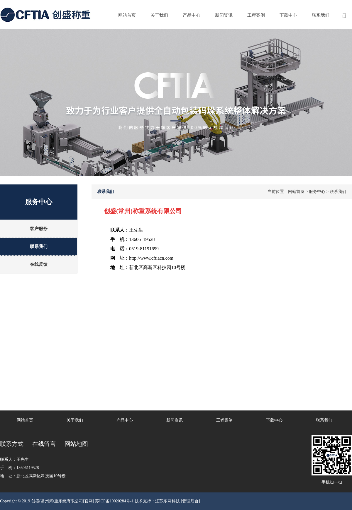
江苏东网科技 (167, 501)
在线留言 (44, 444)
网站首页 (127, 15)
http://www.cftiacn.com (151, 258)
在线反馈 (39, 264)
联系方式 (11, 444)
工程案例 (256, 15)
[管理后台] (190, 501)
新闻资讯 (224, 15)
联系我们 (320, 15)
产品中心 (191, 15)
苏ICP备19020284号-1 (114, 501)
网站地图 (76, 444)
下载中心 (288, 15)
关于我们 (159, 15)
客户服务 (39, 228)
